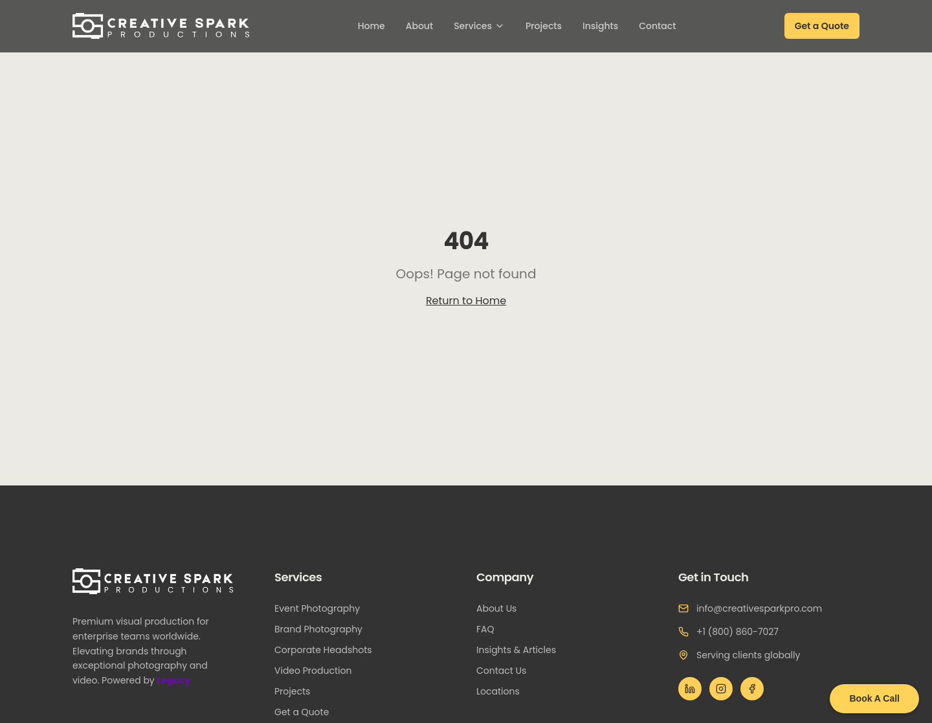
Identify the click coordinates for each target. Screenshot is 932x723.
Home (371, 25)
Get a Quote (822, 25)
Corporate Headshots (328, 649)
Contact (657, 25)
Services (479, 25)
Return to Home (466, 300)
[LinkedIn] (690, 688)
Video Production (318, 670)
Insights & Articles (521, 649)
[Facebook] (752, 688)
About (419, 25)
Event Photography (322, 608)
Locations (503, 691)
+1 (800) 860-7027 (737, 631)
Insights (600, 25)
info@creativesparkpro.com (759, 608)
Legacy (177, 680)
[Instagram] (721, 688)
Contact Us (506, 670)
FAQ (490, 629)
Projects (544, 25)
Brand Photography (323, 629)
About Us (501, 608)
